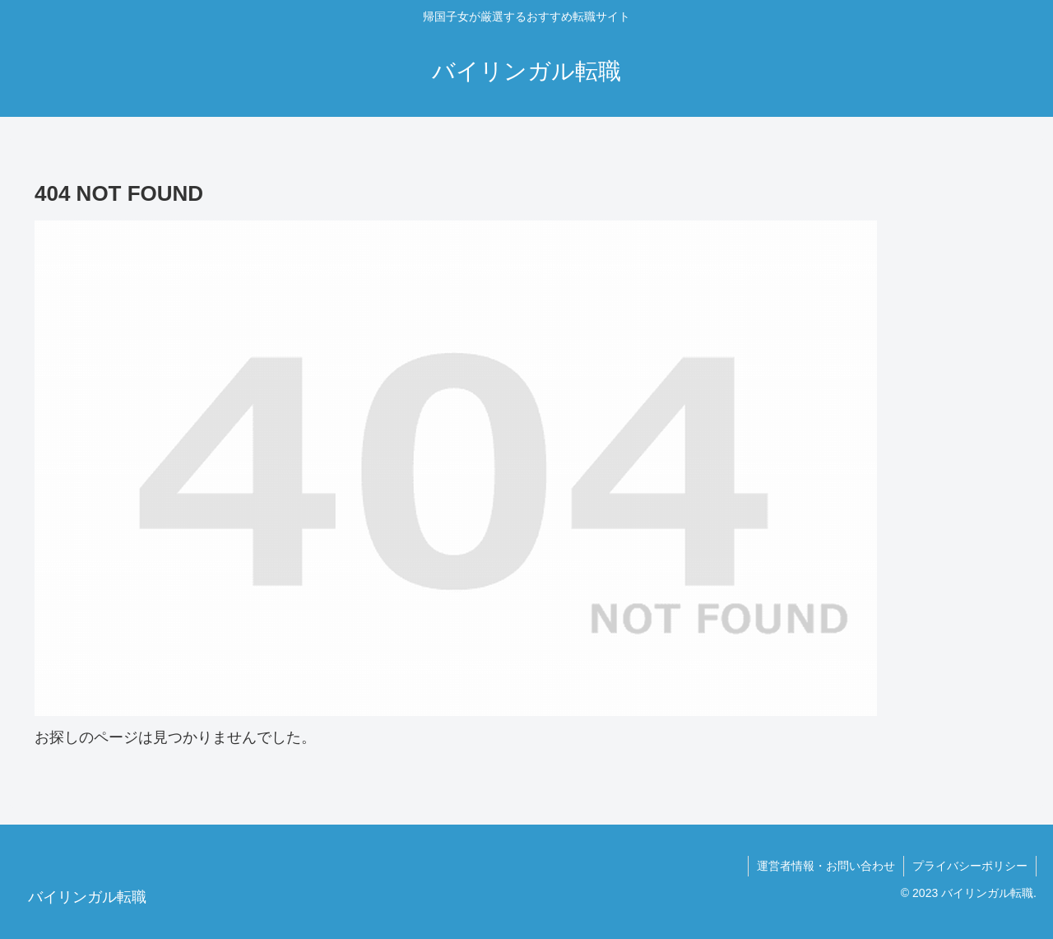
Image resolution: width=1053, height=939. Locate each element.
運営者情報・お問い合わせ (826, 865)
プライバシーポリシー (969, 865)
